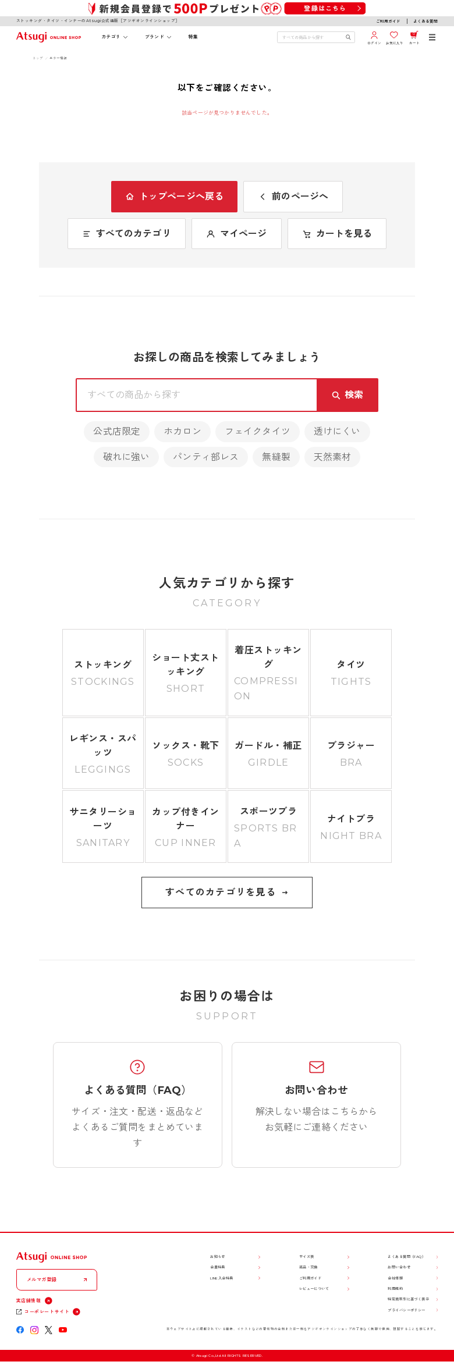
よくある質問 (425, 21)
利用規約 (395, 1288)
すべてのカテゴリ (126, 233)
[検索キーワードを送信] (349, 37)
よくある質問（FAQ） (406, 1256)
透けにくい (337, 431)
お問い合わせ (399, 1267)
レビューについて (314, 1288)
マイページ (236, 233)
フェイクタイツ (257, 431)
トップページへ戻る (174, 196)
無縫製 (276, 457)
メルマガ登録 (42, 1279)
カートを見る (337, 233)
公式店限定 (116, 431)
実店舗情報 (28, 1300)
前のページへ (293, 196)
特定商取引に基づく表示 (408, 1299)
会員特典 (217, 1267)
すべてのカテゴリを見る (227, 892)
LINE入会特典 (221, 1278)
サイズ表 (306, 1256)
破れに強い (126, 457)
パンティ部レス (206, 457)
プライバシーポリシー (406, 1310)
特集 (193, 37)
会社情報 (395, 1278)
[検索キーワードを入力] (311, 37)
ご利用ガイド (388, 21)
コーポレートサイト (46, 1311)
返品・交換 (308, 1267)
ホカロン (182, 431)
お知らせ (217, 1256)
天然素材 (333, 457)
